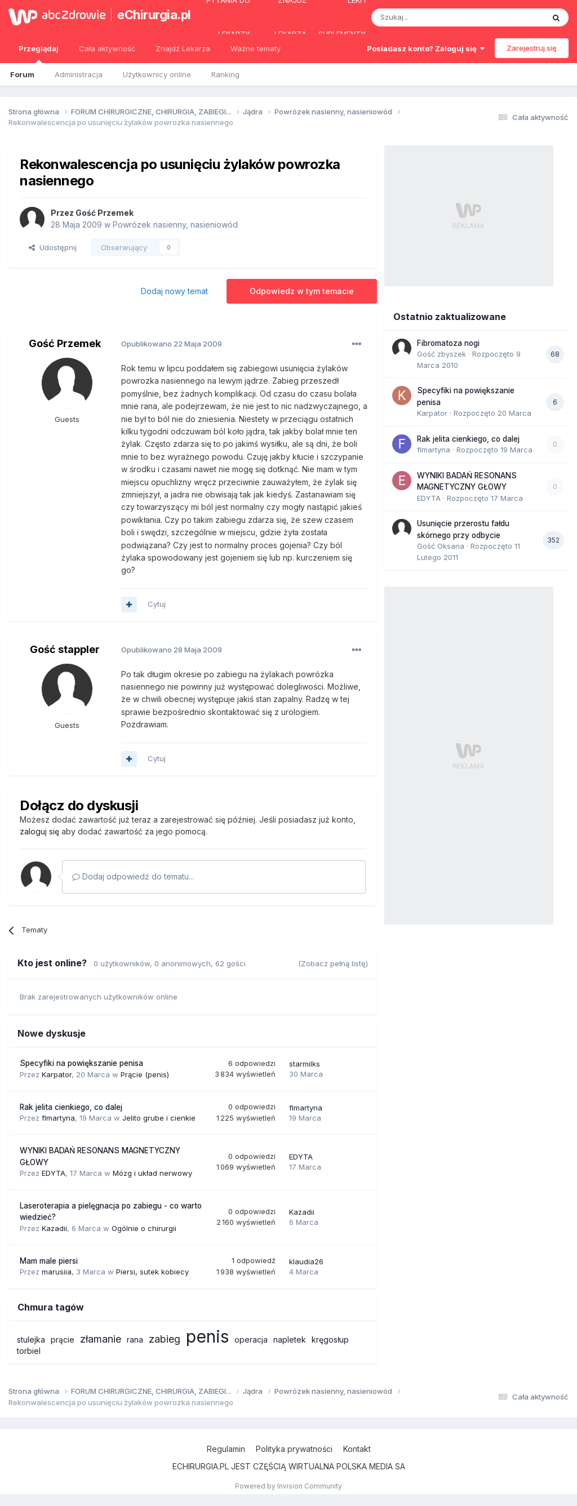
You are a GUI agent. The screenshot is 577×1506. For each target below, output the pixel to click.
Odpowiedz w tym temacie (302, 291)
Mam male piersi (49, 1260)
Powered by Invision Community (288, 1486)
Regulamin (226, 1449)
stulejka (31, 1339)
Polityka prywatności (294, 1449)
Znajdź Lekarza (183, 48)
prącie (62, 1339)
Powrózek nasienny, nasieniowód (175, 224)
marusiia (57, 1271)
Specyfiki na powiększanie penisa (81, 1063)
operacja (251, 1339)
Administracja (79, 74)
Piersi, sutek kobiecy (152, 1271)
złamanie (100, 1339)
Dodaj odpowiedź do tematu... (133, 876)
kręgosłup (330, 1339)
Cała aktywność (107, 48)
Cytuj (157, 603)
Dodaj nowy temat (174, 291)
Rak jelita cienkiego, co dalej (71, 1107)
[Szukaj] (429, 17)
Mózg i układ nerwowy (152, 1173)
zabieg (164, 1339)
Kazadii (54, 1228)
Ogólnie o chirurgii (144, 1228)
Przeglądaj (39, 53)
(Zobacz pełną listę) (333, 963)
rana (135, 1339)
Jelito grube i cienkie (159, 1117)
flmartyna (58, 1117)
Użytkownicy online (157, 74)
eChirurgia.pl (148, 14)
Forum (22, 74)
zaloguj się (39, 831)
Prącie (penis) (145, 1074)
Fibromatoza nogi (448, 343)
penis (207, 1336)
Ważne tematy (255, 48)
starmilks (304, 1063)
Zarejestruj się (532, 47)
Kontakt (357, 1449)
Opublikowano (171, 343)
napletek (289, 1339)
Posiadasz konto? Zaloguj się (426, 48)
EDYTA (53, 1173)
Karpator (57, 1074)
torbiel (29, 1351)
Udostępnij (53, 247)
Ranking (225, 74)
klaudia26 (306, 1261)
